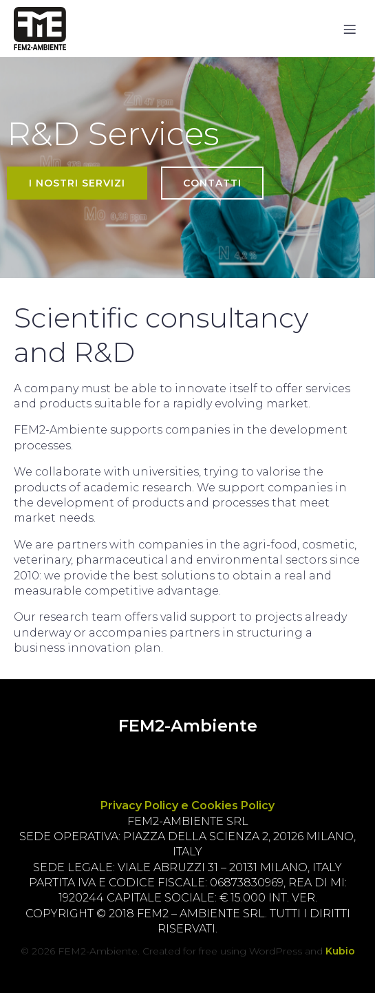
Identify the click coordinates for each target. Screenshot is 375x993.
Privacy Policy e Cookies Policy (187, 805)
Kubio (340, 951)
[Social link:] (145, 761)
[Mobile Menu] (349, 29)
